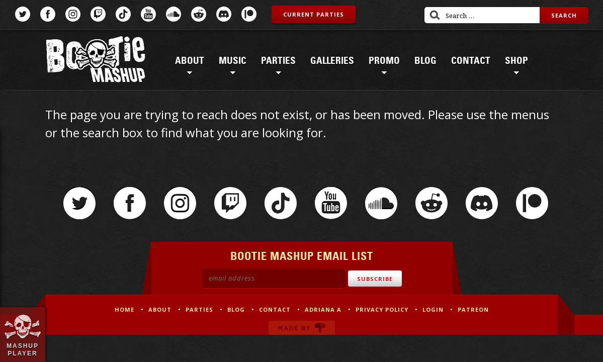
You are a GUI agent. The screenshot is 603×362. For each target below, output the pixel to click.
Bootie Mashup (95, 61)
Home (124, 309)
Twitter (22, 14)
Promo (384, 60)
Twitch (98, 14)
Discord (223, 14)
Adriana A (323, 309)
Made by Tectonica (302, 328)
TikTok (123, 14)
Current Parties (313, 14)
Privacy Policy (382, 309)
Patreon (248, 14)
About (189, 60)
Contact (470, 60)
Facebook (47, 14)
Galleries (332, 60)
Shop (516, 60)
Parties (278, 60)
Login (433, 309)
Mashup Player (23, 349)
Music (232, 60)
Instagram (72, 14)
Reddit (198, 14)
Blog (425, 60)
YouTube (148, 14)
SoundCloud (173, 14)
